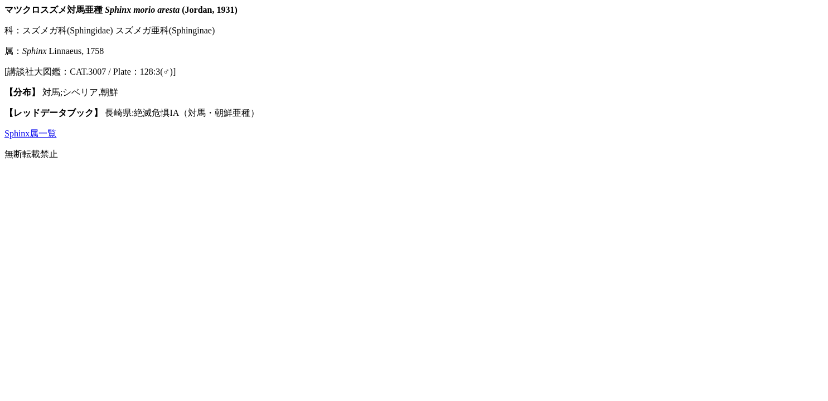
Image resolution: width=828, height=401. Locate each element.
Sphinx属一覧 (30, 133)
